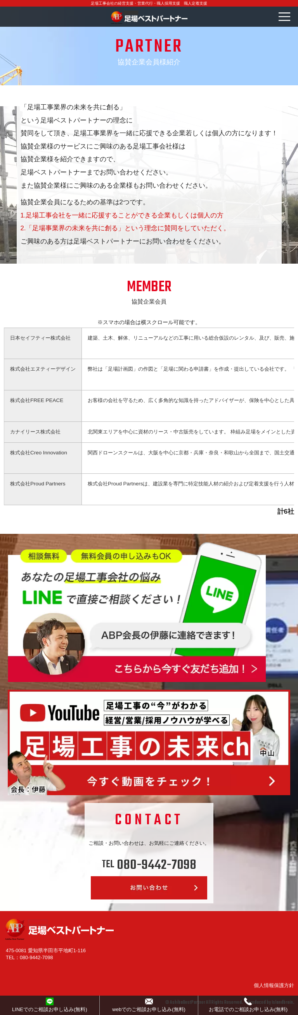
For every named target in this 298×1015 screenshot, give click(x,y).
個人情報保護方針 (274, 985)
